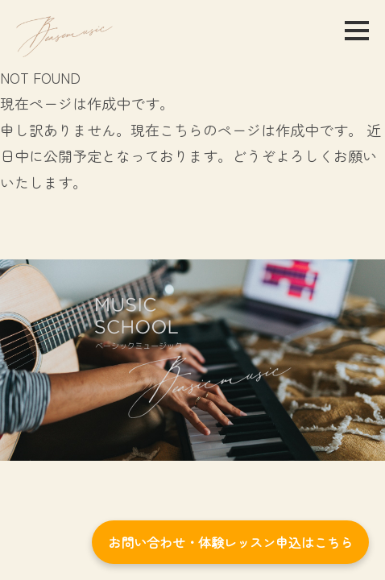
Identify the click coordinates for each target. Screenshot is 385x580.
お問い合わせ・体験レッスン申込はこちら (230, 542)
